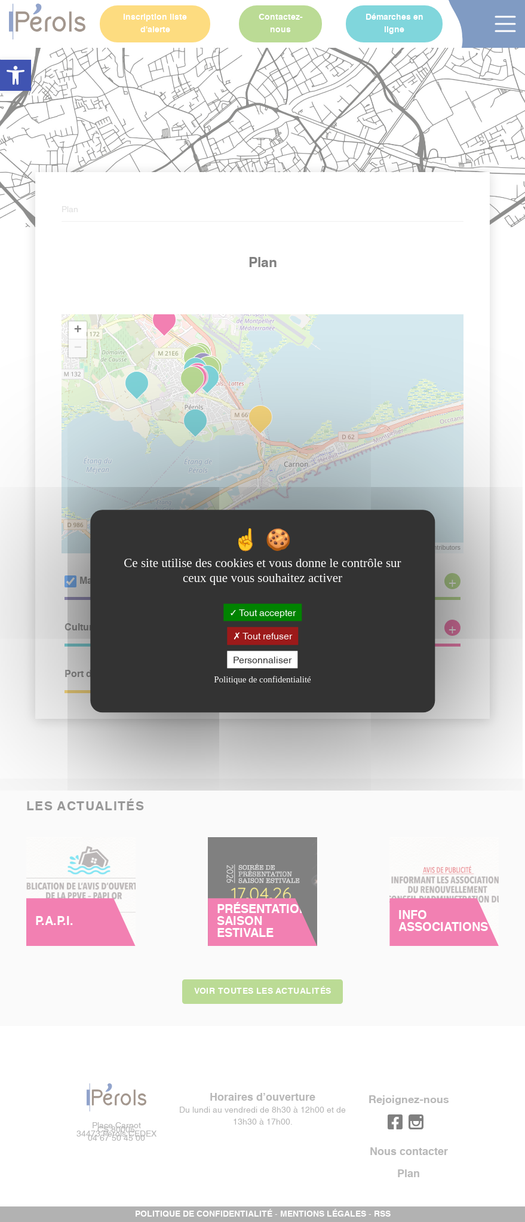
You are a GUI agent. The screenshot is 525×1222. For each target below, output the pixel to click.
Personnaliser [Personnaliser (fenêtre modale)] (262, 659)
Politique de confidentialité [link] (262, 679)
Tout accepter (262, 612)
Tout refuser (262, 635)
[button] (15, 75)
